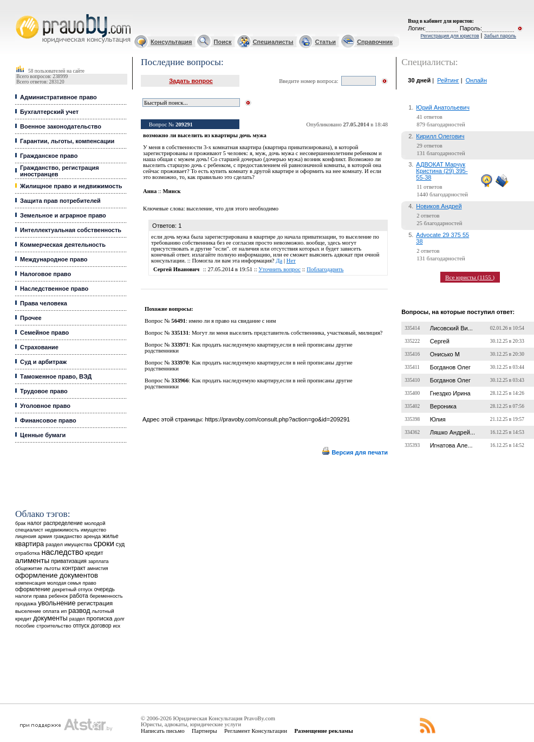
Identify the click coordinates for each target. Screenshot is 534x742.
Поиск (223, 42)
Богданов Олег (450, 367)
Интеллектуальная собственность (70, 230)
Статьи (325, 42)
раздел (77, 619)
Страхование (39, 347)
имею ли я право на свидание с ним (232, 321)
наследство (62, 552)
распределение (63, 523)
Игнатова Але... (451, 445)
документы (50, 618)
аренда (92, 536)
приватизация (69, 561)
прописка (100, 618)
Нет (291, 261)
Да (279, 261)
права (40, 596)
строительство (53, 626)
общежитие (28, 568)
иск (116, 626)
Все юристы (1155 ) (469, 277)
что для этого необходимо (247, 209)
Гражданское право (48, 155)
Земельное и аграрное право (63, 215)
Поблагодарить (325, 269)
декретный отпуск (72, 589)
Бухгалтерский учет (49, 111)
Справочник (375, 42)
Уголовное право (45, 405)
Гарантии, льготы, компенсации (67, 141)
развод (79, 611)
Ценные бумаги (43, 435)
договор (101, 626)
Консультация (171, 42)
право (89, 583)
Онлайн (476, 80)
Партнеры (204, 730)
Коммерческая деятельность (63, 244)
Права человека (43, 303)
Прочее (31, 318)
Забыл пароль (500, 36)
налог (34, 523)
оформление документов (56, 575)
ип (64, 611)
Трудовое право (44, 391)
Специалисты (273, 42)
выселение (28, 611)
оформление (32, 589)
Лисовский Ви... (451, 328)
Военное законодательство (60, 126)
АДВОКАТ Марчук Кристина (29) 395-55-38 (441, 171)
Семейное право (44, 332)
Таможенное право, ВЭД (56, 376)
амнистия (97, 568)
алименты (32, 560)
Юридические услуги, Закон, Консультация (20, 14)
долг (119, 619)
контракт (74, 568)
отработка (27, 553)
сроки (104, 543)
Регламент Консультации (255, 730)
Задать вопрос (191, 81)
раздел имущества (68, 544)
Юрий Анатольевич (443, 107)
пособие (25, 626)
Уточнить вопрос (279, 269)
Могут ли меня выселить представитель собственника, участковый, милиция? (287, 333)
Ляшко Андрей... (453, 432)
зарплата (98, 561)
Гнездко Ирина (450, 393)
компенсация (30, 583)
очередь (104, 589)
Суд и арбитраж (43, 362)
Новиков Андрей (438, 206)
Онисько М (445, 354)
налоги (23, 596)
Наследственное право (54, 288)
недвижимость (62, 530)
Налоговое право (45, 274)
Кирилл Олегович (440, 136)
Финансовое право (48, 420)
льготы (52, 568)
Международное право (54, 259)
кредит (94, 552)
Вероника (443, 406)
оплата (51, 611)
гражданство (68, 536)
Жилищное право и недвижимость (71, 186)
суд (120, 544)
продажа (25, 603)
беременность (106, 596)
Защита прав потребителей (60, 200)
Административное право (58, 97)
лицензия (25, 536)
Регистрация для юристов (449, 36)
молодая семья (64, 583)
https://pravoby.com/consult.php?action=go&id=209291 (277, 419)
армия (45, 536)
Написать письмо (163, 730)
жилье (110, 536)
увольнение (56, 603)
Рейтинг (448, 80)
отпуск (81, 626)
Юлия (438, 419)
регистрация (95, 603)
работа (78, 595)
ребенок (58, 596)
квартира (29, 544)
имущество (93, 530)
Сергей (440, 341)
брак (20, 523)
